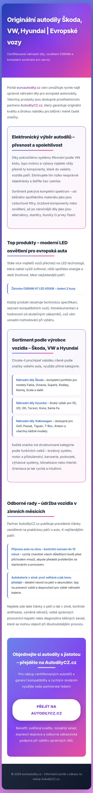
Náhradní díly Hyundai (31, 403)
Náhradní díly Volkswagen (34, 421)
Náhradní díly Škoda (30, 380)
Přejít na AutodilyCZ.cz (46, 709)
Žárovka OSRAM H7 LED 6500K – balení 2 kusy (43, 288)
